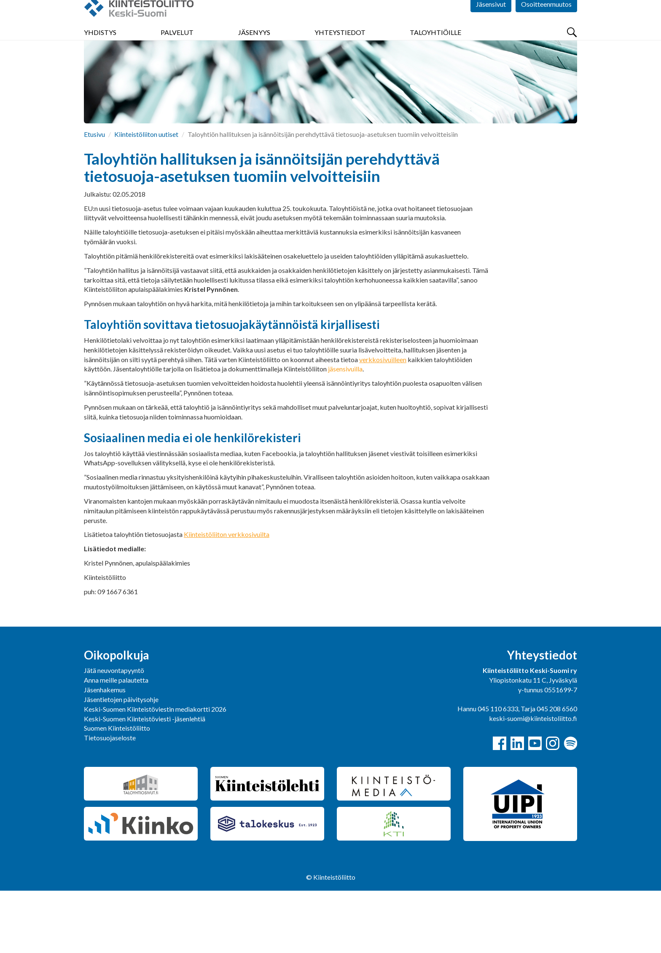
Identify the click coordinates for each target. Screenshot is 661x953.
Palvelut (177, 50)
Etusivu (94, 196)
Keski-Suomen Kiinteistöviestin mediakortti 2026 (155, 771)
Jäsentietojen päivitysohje (121, 762)
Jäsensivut (491, 25)
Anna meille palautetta (116, 742)
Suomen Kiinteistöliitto (117, 790)
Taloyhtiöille (435, 50)
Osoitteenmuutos (546, 25)
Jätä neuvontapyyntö (114, 733)
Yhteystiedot (339, 50)
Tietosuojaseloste (110, 800)
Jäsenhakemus (105, 752)
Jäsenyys (254, 50)
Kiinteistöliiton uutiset (146, 196)
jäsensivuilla (345, 431)
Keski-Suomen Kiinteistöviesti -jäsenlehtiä (144, 781)
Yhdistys (100, 50)
